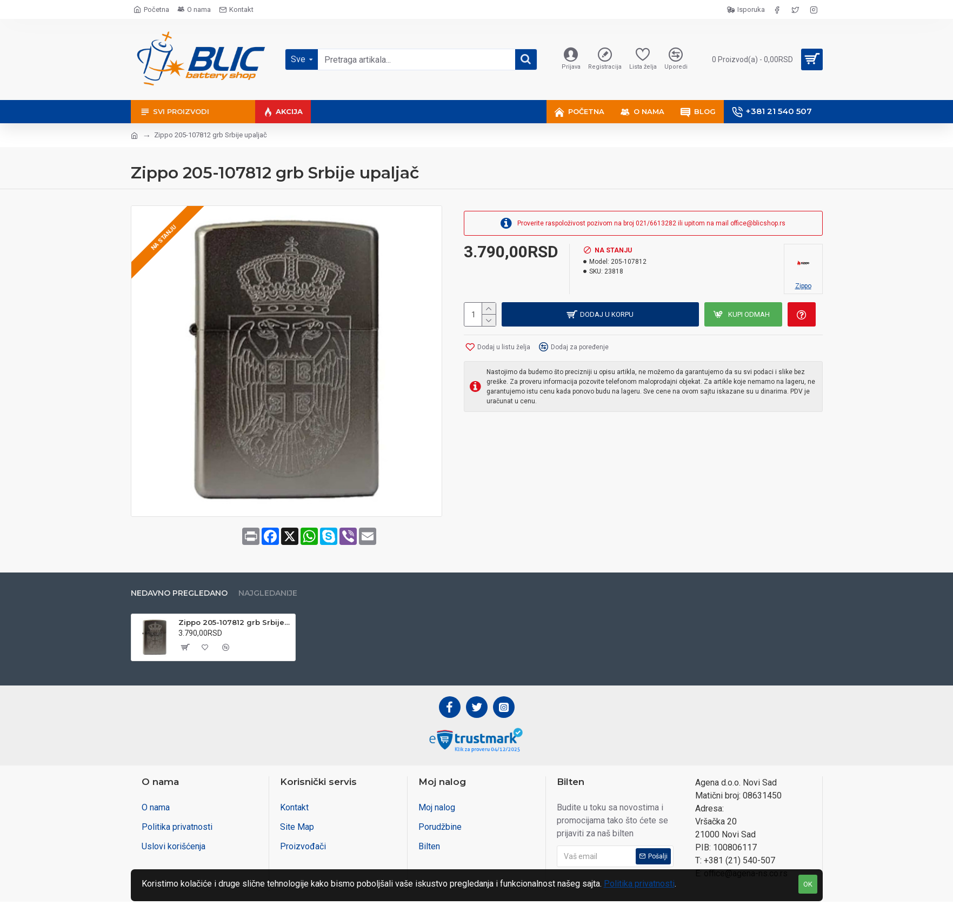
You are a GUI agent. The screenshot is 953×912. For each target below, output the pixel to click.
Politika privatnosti (639, 883)
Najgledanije (267, 592)
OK (807, 884)
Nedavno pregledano (179, 592)
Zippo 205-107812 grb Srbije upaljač (234, 622)
